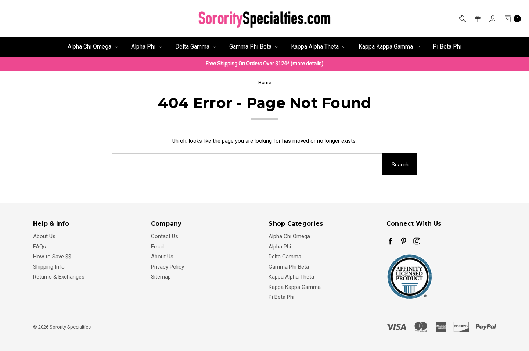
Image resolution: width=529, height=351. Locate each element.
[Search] (462, 18)
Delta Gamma (195, 46)
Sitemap (161, 276)
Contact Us (164, 236)
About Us (44, 236)
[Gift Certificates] (477, 18)
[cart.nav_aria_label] (510, 18)
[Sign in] (492, 18)
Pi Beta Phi (447, 46)
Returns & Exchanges (58, 276)
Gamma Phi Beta (253, 46)
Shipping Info (49, 267)
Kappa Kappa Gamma (389, 46)
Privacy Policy (167, 267)
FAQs (39, 246)
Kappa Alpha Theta (318, 46)
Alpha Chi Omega (93, 46)
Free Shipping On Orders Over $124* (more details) (264, 64)
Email (157, 246)
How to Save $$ (52, 256)
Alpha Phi (146, 46)
